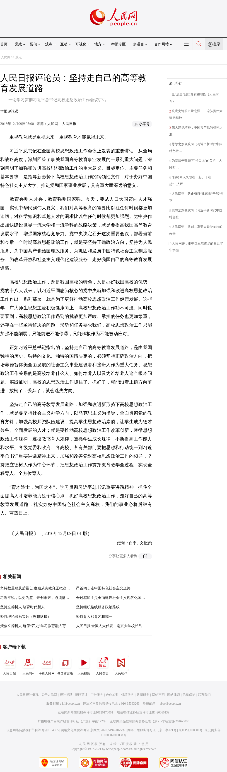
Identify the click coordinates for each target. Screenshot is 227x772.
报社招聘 (66, 694)
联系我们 (204, 694)
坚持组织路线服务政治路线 (98, 607)
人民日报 (9, 665)
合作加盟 (112, 694)
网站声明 (158, 694)
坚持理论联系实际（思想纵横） (25, 616)
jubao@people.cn (170, 703)
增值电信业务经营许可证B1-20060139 (143, 712)
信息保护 (189, 694)
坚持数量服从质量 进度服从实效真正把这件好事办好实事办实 (49, 588)
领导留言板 (65, 665)
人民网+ (28, 665)
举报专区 (118, 44)
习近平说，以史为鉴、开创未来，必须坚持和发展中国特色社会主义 (54, 598)
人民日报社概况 (27, 694)
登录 (216, 44)
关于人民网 (49, 694)
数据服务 (143, 694)
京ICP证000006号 (191, 730)
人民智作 (121, 665)
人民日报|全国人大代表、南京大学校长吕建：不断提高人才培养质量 (131, 626)
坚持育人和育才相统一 (94, 616)
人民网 (5, 57)
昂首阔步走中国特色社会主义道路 (103, 588)
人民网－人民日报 (61, 124)
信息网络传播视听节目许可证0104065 (32, 730)
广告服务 (96, 694)
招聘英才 (81, 694)
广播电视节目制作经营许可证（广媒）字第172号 (72, 721)
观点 (18, 57)
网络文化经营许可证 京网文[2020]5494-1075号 (93, 730)
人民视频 (84, 665)
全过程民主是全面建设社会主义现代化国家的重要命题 (119, 598)
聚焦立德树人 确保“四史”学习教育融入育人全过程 (40, 626)
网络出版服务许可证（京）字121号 (151, 730)
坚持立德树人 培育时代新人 (22, 607)
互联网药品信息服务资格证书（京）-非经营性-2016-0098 (149, 721)
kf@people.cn (71, 703)
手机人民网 (47, 665)
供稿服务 (127, 694)
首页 (3, 44)
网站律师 (173, 694)
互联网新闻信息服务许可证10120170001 (85, 712)
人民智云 (102, 665)
